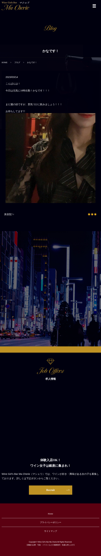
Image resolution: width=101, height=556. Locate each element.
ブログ (17, 62)
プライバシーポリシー (50, 522)
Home (50, 513)
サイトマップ (50, 531)
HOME (4, 62)
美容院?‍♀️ (9, 214)
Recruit (50, 490)
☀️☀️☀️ (92, 214)
